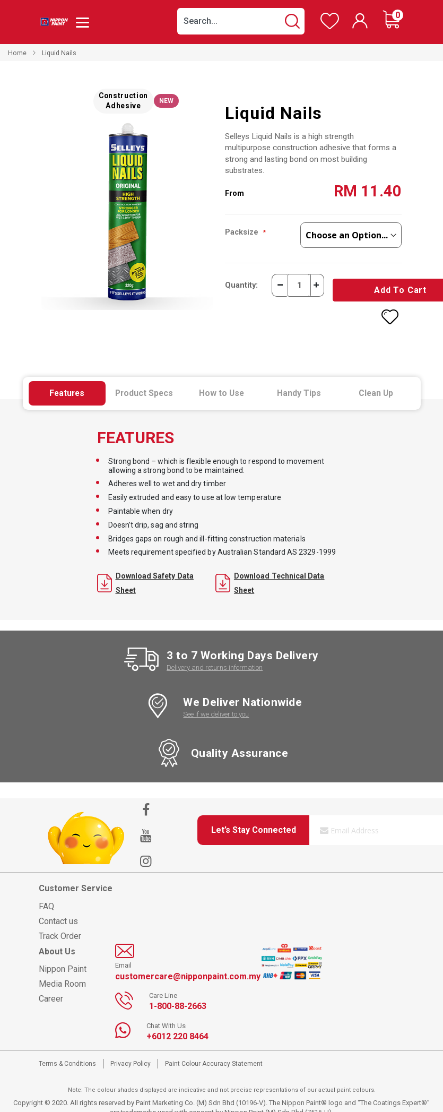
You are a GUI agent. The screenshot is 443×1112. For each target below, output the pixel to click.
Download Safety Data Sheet (145, 571)
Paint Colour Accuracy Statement (214, 1052)
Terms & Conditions (67, 1052)
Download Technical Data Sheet (270, 571)
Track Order (60, 924)
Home (17, 53)
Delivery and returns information (215, 656)
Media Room (62, 972)
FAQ (46, 895)
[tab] (67, 382)
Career (51, 987)
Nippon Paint (62, 957)
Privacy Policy (130, 1052)
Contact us (58, 909)
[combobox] (241, 21)
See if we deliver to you (216, 703)
